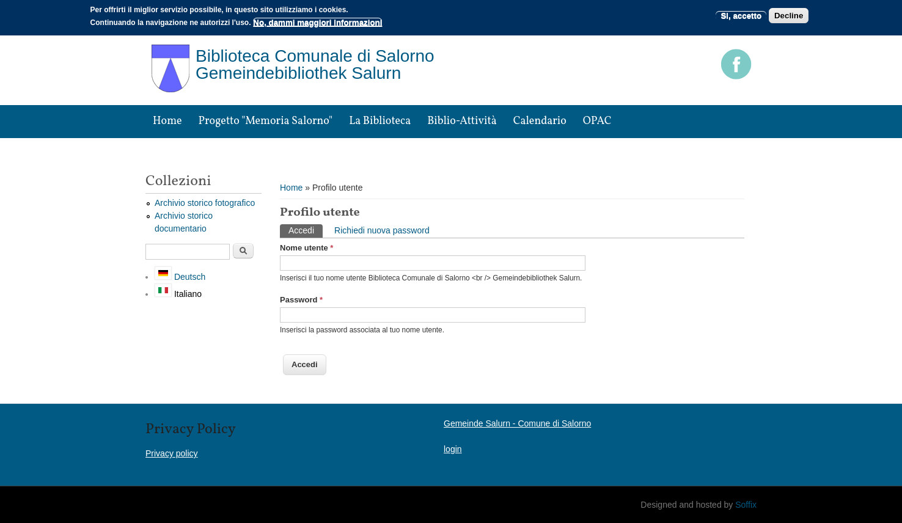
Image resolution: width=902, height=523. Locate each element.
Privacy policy (171, 453)
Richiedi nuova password (382, 230)
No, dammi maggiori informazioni (317, 22)
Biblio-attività (462, 121)
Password (301, 299)
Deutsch (180, 277)
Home (167, 121)
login (453, 449)
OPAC (597, 121)
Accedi (305, 229)
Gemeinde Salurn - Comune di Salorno (517, 423)
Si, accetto (741, 15)
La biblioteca (380, 121)
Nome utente (306, 247)
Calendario (539, 121)
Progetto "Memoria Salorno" (266, 121)
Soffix (746, 505)
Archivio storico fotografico (205, 203)
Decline (788, 15)
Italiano (178, 294)
